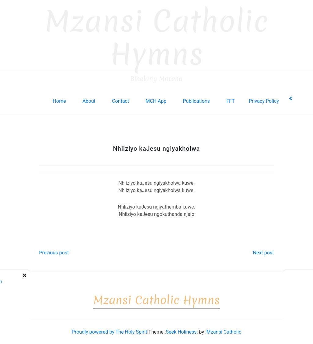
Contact (120, 100)
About (89, 100)
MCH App (155, 100)
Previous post (54, 251)
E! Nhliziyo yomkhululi (41, 280)
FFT (230, 100)
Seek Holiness (181, 331)
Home (59, 100)
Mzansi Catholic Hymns (157, 36)
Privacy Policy (264, 100)
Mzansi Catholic (223, 331)
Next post (263, 251)
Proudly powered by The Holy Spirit (109, 331)
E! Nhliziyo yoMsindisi (287, 280)
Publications (196, 100)
